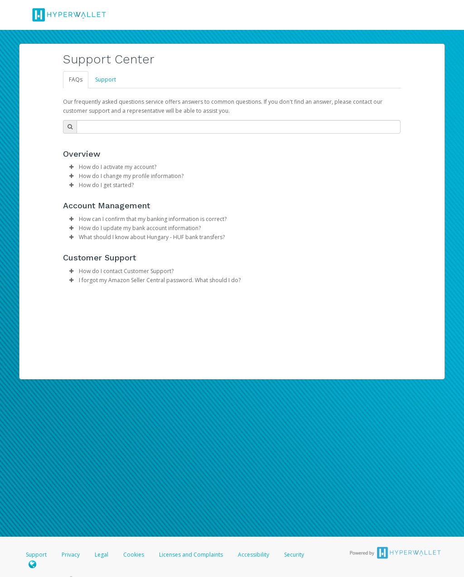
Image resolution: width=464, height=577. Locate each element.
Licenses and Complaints (191, 554)
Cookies (133, 554)
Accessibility (253, 554)
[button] (71, 167)
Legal (101, 554)
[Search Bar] (239, 127)
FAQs (75, 79)
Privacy (71, 554)
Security (294, 554)
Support (105, 79)
